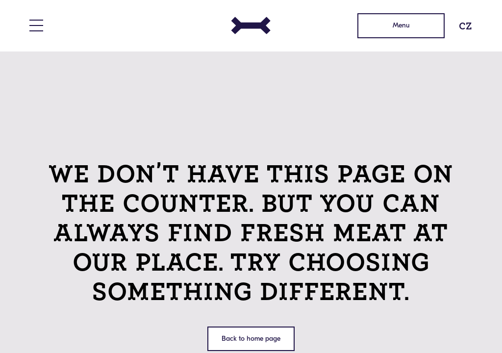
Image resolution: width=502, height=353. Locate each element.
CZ (466, 25)
